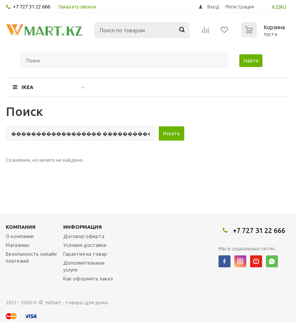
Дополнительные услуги (84, 266)
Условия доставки (84, 245)
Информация (82, 227)
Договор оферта (83, 236)
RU (283, 7)
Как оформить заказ (88, 278)
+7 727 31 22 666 (31, 6)
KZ (275, 7)
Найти (251, 60)
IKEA (27, 87)
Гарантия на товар (85, 254)
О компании (20, 236)
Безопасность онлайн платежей (31, 257)
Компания (20, 227)
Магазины (17, 245)
